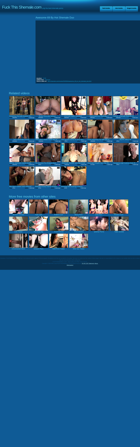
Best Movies (106, 8)
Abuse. (96, 263)
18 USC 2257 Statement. (88, 263)
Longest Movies (131, 8)
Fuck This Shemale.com (21, 7)
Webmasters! (70, 265)
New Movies (119, 8)
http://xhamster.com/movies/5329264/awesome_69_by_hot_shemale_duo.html (69, 81)
